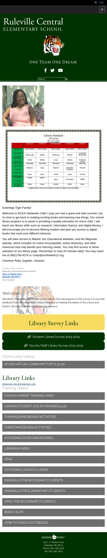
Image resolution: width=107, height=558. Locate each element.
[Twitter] (54, 71)
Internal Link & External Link (19, 384)
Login (99, 2)
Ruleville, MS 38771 (11, 277)
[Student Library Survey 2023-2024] (53, 337)
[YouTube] (60, 71)
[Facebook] (47, 71)
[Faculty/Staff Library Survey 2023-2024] (53, 345)
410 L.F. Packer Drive (12, 274)
